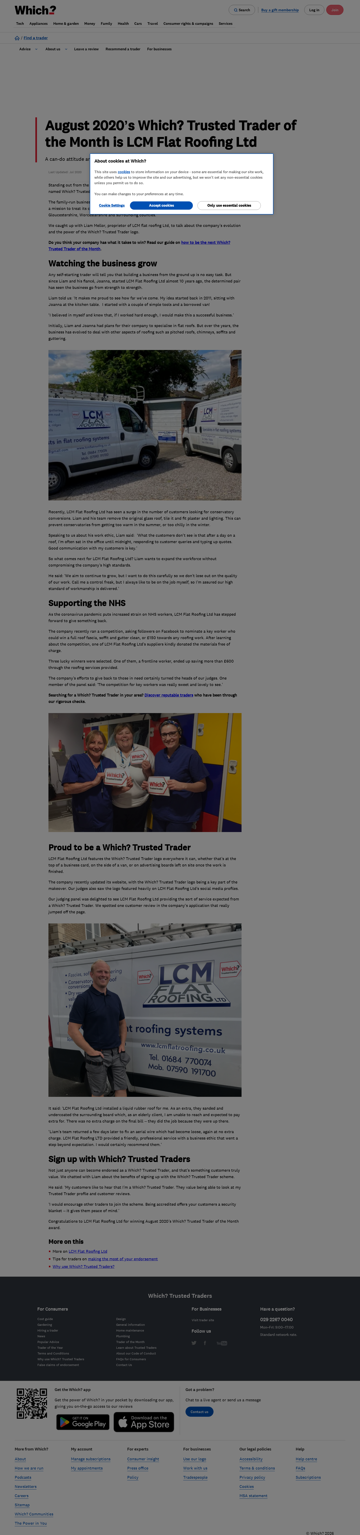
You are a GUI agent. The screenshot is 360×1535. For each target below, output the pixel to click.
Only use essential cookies (229, 205)
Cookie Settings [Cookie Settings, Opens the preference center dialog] (112, 205)
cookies (124, 171)
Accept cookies (161, 205)
